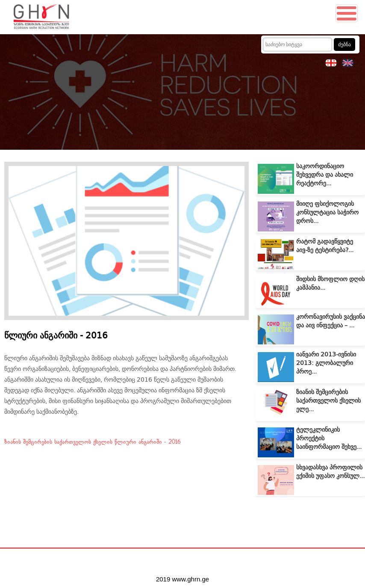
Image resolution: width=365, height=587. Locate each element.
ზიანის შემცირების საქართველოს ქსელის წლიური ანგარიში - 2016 (92, 442)
